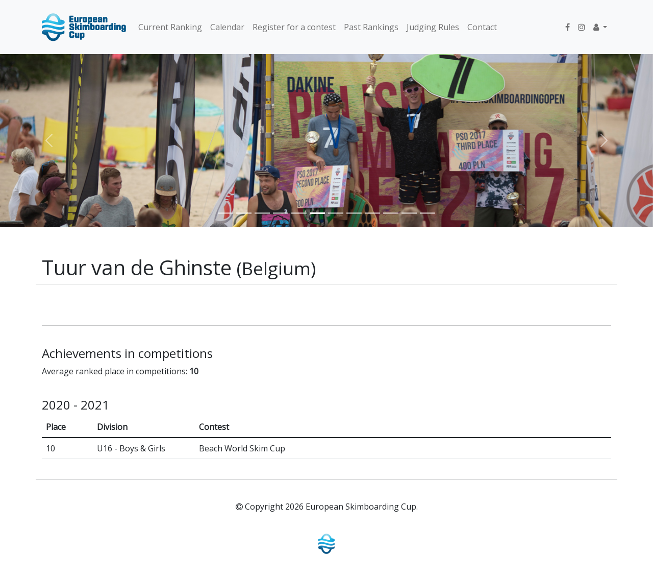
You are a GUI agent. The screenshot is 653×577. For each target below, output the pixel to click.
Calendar (227, 27)
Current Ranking (170, 27)
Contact (482, 27)
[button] (600, 27)
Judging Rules (433, 27)
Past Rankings (371, 27)
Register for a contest (294, 27)
